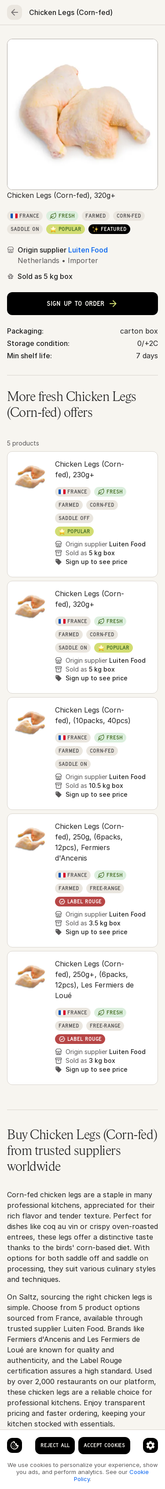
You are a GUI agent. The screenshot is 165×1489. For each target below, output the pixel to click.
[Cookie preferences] (150, 1445)
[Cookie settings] (14, 1445)
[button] (82, 514)
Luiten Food (88, 249)
